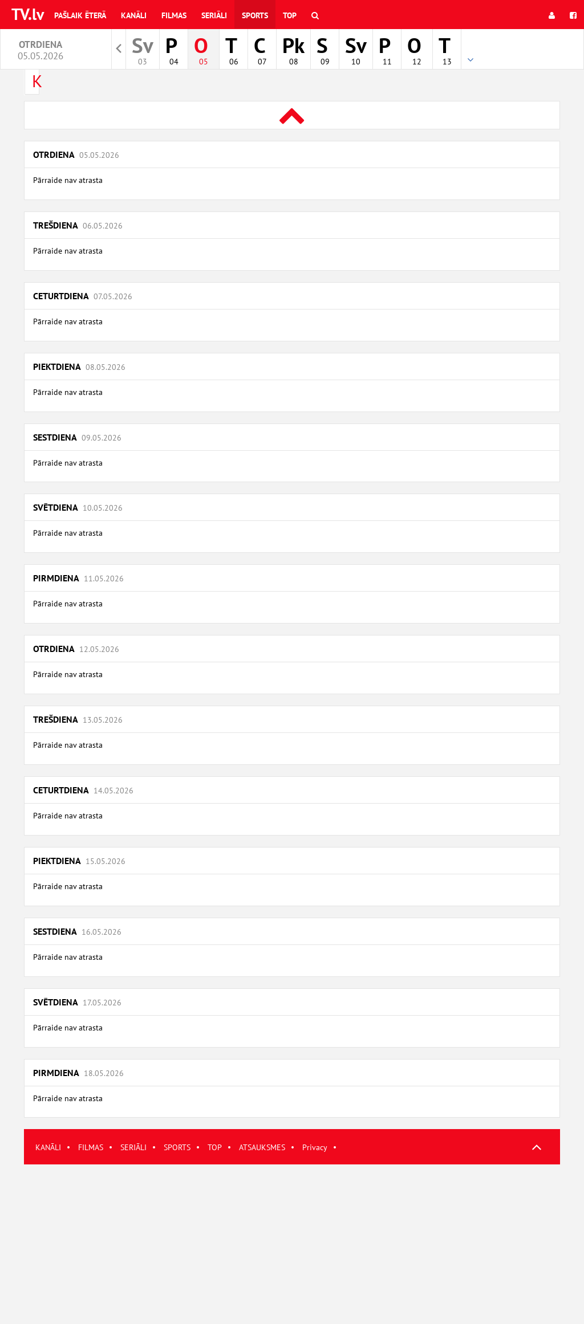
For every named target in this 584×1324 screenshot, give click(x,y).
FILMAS (90, 1147)
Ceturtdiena (82, 296)
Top (290, 15)
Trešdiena (78, 225)
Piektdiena (79, 366)
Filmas (173, 15)
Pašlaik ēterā (80, 15)
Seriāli (214, 15)
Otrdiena (76, 154)
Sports (255, 15)
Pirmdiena (78, 578)
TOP (215, 1147)
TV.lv (27, 14)
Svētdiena (78, 507)
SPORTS (177, 1147)
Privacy (314, 1147)
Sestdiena (77, 437)
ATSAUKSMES (262, 1147)
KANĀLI (48, 1147)
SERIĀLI (133, 1147)
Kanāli (134, 15)
